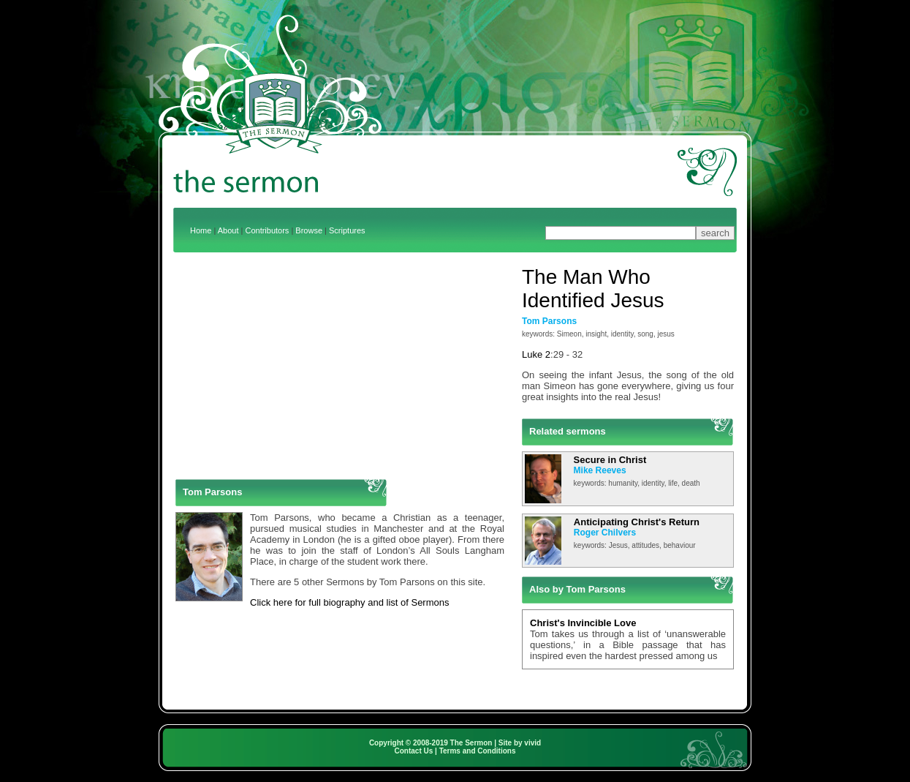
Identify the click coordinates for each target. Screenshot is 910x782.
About (228, 230)
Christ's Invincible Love (583, 622)
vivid (532, 743)
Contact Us (414, 751)
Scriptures (347, 230)
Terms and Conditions (477, 751)
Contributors (267, 230)
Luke (532, 354)
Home (200, 230)
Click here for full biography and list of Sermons (349, 602)
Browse (308, 230)
